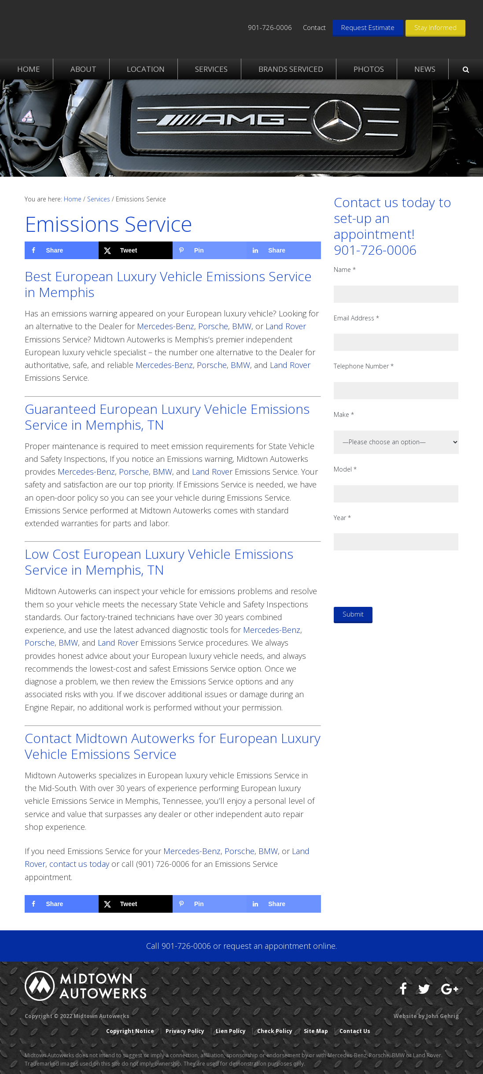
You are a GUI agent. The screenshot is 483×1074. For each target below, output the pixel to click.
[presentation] (401, 578)
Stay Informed (435, 27)
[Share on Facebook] (62, 250)
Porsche (213, 326)
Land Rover (285, 326)
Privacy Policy (185, 1031)
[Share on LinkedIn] (284, 250)
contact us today (79, 863)
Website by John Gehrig (426, 1016)
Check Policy (274, 1031)
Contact (314, 27)
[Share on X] (136, 250)
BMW (241, 326)
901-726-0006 (270, 27)
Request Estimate (368, 27)
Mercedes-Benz (165, 326)
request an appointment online (279, 945)
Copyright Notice (130, 1031)
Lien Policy (231, 1031)
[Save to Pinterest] (210, 250)
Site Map (316, 1031)
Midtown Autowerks (86, 26)
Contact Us (354, 1031)
